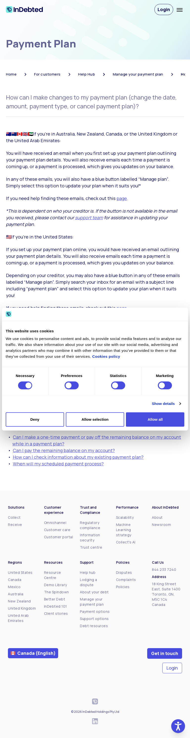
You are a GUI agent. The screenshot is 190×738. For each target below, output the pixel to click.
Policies (123, 586)
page (122, 198)
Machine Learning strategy (123, 529)
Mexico (14, 586)
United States (20, 572)
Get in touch (164, 653)
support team (89, 217)
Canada (14, 579)
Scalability (125, 517)
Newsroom (161, 524)
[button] (178, 726)
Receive (15, 524)
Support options (94, 618)
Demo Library (55, 584)
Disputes (124, 572)
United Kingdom (22, 608)
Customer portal (58, 537)
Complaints (126, 579)
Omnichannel (55, 522)
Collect (14, 517)
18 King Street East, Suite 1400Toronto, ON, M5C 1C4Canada (166, 594)
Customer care (57, 529)
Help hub (87, 572)
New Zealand (19, 601)
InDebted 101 (55, 606)
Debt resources (94, 625)
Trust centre (91, 547)
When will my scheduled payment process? (58, 464)
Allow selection (94, 419)
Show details (163, 403)
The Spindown (56, 592)
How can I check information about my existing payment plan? (78, 457)
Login (164, 9)
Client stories (56, 613)
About (157, 517)
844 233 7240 (164, 569)
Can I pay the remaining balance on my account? (64, 450)
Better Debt (54, 599)
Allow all (155, 419)
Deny (34, 419)
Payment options (95, 611)
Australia (16, 594)
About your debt (94, 592)
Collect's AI (126, 542)
